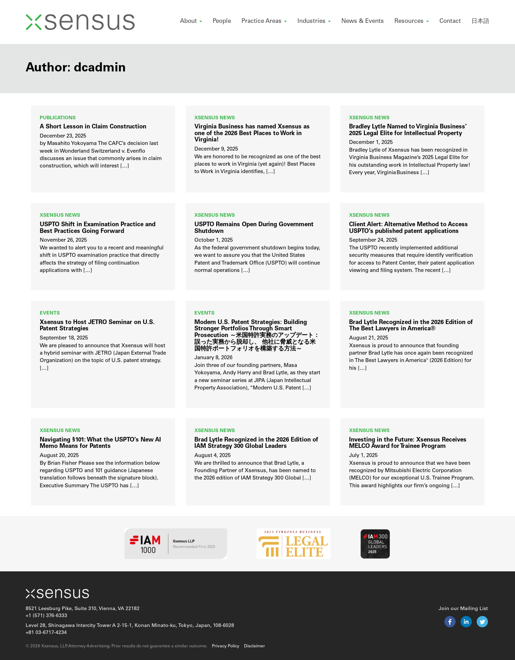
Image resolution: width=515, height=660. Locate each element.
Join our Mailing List (463, 608)
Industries (314, 21)
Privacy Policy (225, 646)
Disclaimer (254, 646)
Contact (450, 21)
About (191, 21)
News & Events (362, 21)
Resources (411, 21)
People (222, 21)
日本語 (480, 21)
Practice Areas (264, 21)
